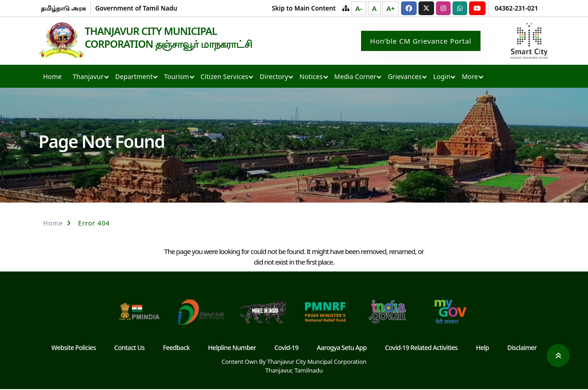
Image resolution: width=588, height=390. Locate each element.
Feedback (176, 348)
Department (134, 77)
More (470, 77)
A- (359, 8)
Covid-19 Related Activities (421, 348)
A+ (390, 8)
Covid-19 (286, 348)
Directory (274, 77)
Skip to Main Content (304, 8)
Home (52, 77)
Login (441, 77)
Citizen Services (225, 77)
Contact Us (129, 348)
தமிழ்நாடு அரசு (63, 8)
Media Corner (355, 77)
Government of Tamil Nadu (136, 8)
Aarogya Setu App (342, 348)
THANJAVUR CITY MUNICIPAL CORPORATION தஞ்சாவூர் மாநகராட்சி (173, 37)
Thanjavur (88, 77)
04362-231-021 (516, 8)
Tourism (176, 77)
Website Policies (73, 348)
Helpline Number (232, 348)
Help (482, 348)
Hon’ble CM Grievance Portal (421, 41)
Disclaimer (522, 348)
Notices (311, 77)
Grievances (405, 77)
